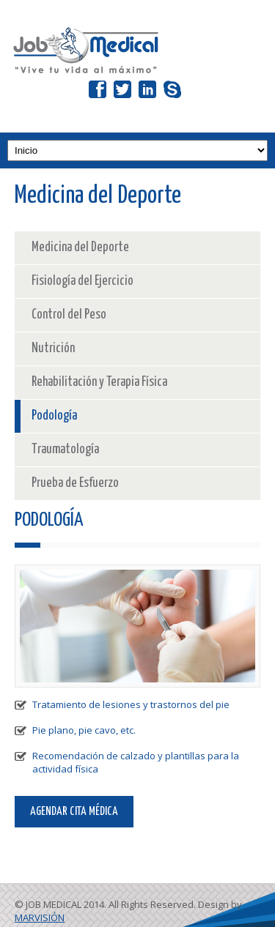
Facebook (97, 80)
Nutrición (53, 348)
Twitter (122, 80)
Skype (172, 80)
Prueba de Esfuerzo (75, 483)
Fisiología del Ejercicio (82, 281)
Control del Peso (69, 314)
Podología (54, 415)
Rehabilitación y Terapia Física (99, 382)
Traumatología (65, 449)
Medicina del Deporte (80, 247)
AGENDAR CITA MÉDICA (74, 811)
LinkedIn (147, 80)
